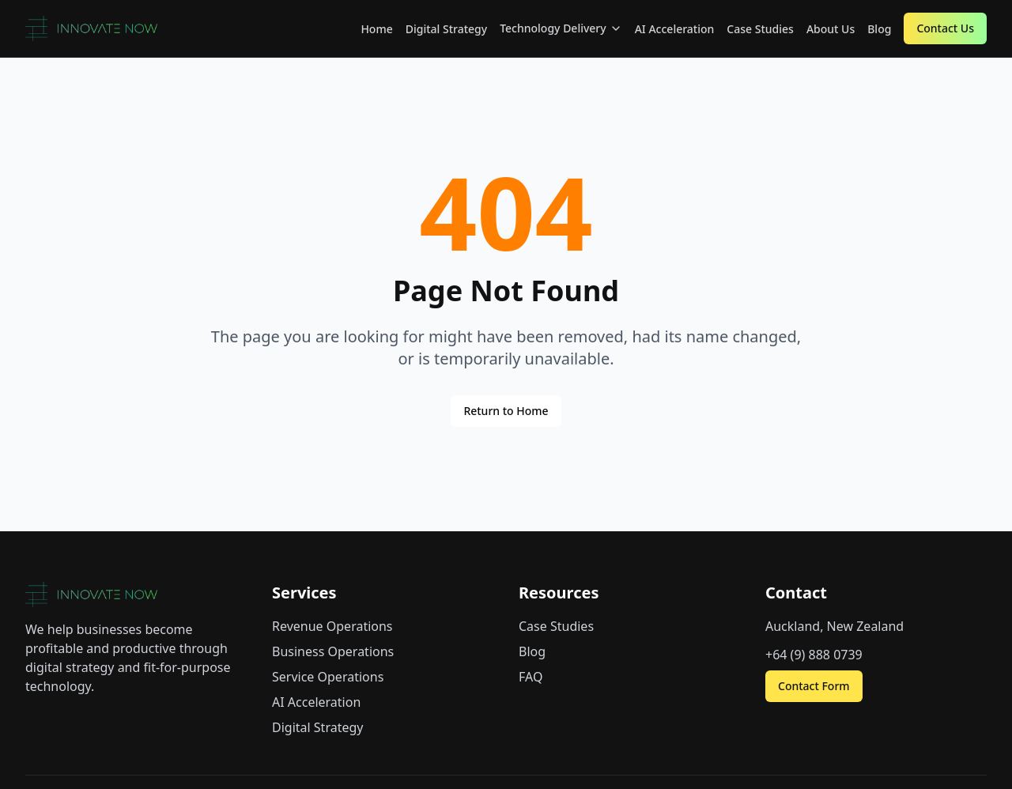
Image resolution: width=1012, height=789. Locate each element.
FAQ (530, 676)
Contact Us (945, 28)
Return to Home (505, 410)
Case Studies (760, 28)
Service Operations (327, 676)
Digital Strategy (446, 28)
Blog (879, 28)
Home (376, 28)
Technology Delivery (561, 28)
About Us (830, 28)
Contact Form (814, 685)
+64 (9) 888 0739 (814, 654)
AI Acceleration (675, 28)
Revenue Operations (332, 626)
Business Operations (333, 651)
